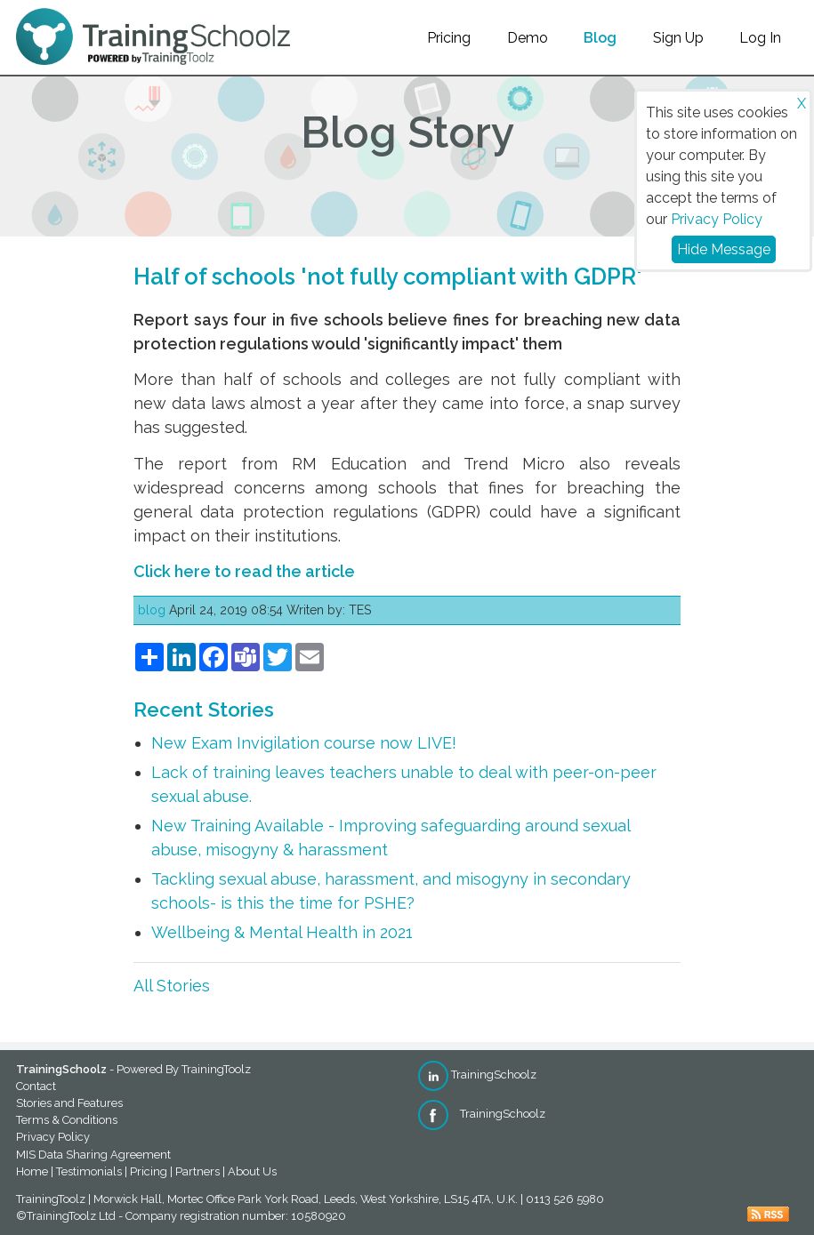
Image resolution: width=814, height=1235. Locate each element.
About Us (252, 1171)
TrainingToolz (216, 1069)
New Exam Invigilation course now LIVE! (303, 743)
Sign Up (678, 37)
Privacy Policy (716, 219)
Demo (527, 37)
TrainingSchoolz (477, 1074)
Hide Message (723, 249)
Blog (600, 37)
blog (151, 610)
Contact (36, 1086)
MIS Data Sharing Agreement (93, 1154)
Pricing (449, 37)
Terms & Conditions (66, 1120)
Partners (197, 1171)
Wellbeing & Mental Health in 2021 (282, 932)
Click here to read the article (244, 571)
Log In (760, 37)
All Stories (171, 985)
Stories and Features (69, 1103)
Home (32, 1171)
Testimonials (89, 1171)
